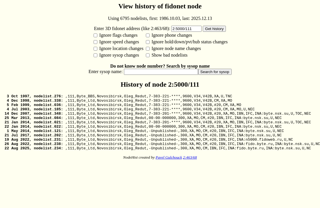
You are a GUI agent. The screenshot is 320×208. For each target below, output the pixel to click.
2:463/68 (190, 168)
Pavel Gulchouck (169, 168)
